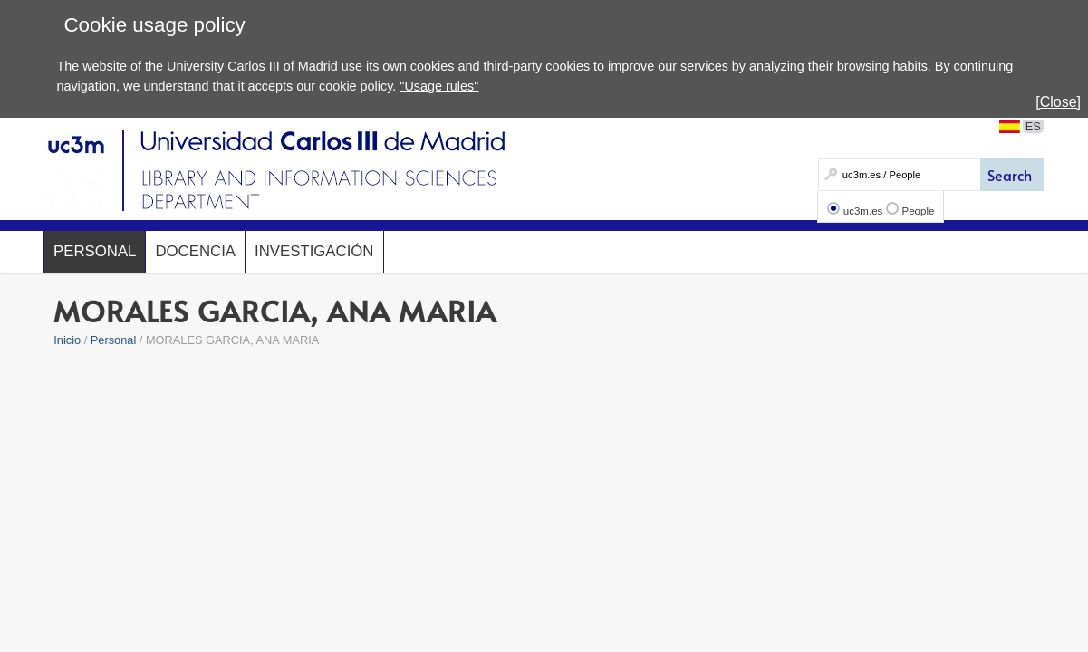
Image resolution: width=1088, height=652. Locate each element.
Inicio (67, 340)
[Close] (1058, 102)
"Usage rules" (439, 86)
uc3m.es (863, 211)
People (918, 211)
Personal (94, 251)
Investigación (314, 251)
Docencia (195, 251)
